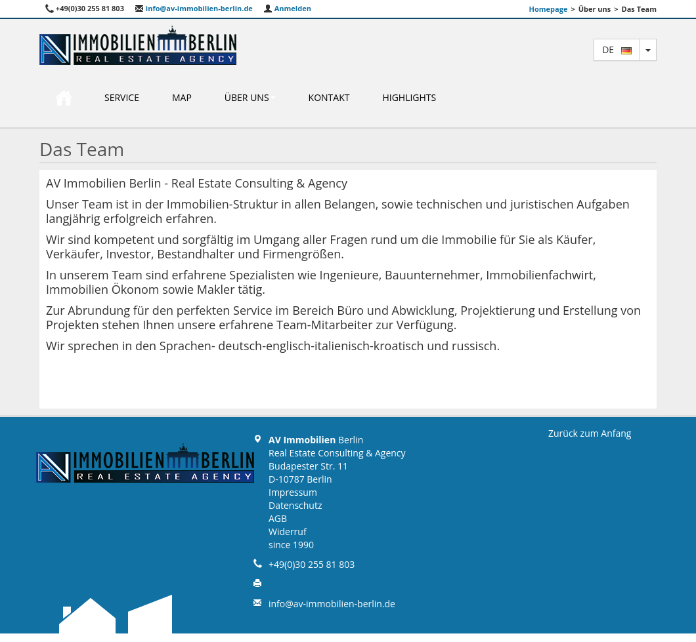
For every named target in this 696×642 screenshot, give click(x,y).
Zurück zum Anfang (589, 433)
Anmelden (287, 8)
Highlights (409, 97)
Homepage (548, 9)
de (617, 49)
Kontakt (329, 97)
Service (121, 97)
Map (182, 97)
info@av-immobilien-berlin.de (194, 8)
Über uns (250, 97)
